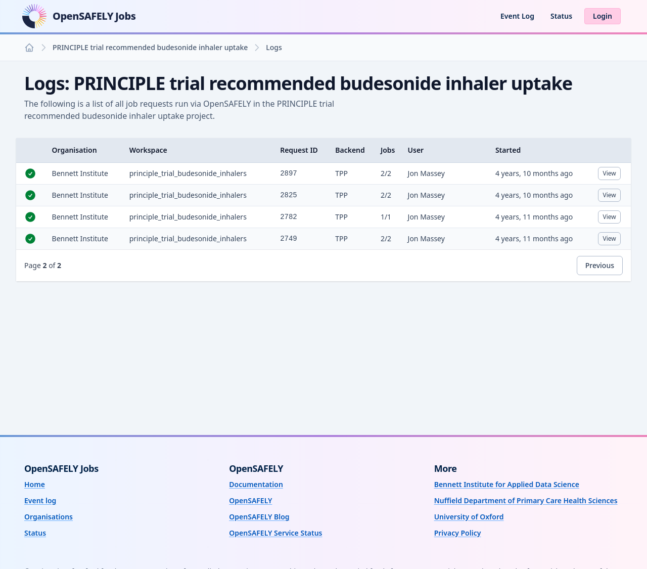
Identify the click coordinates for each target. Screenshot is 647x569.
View (611, 174)
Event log (40, 500)
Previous (599, 265)
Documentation (256, 484)
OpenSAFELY (250, 500)
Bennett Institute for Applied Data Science (506, 484)
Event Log (517, 16)
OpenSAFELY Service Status (275, 533)
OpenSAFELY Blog (259, 516)
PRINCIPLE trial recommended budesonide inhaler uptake (150, 47)
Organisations (48, 516)
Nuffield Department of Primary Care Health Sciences (526, 500)
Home (34, 484)
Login (602, 16)
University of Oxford (469, 516)
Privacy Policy (457, 533)
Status (561, 16)
